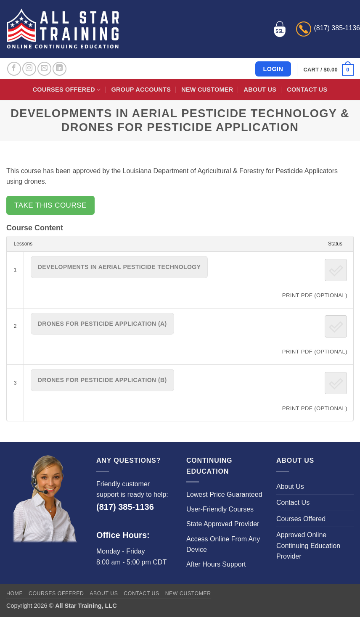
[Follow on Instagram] (29, 69)
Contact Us (307, 89)
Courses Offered (67, 90)
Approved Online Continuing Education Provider (308, 545)
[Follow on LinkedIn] (59, 69)
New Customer (207, 89)
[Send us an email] (44, 69)
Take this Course (50, 205)
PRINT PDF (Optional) (314, 295)
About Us (260, 89)
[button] (329, 70)
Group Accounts (141, 89)
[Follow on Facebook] (14, 69)
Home (14, 593)
